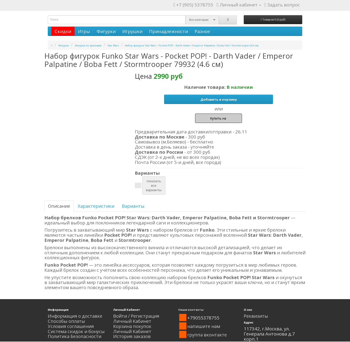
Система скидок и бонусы (76, 331)
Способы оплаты (66, 321)
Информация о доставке (75, 316)
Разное (202, 31)
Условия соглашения (71, 326)
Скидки (63, 31)
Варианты (133, 206)
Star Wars (113, 45)
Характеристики (96, 206)
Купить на (218, 118)
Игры (84, 31)
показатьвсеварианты (154, 185)
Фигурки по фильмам (88, 45)
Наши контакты (191, 310)
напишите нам (203, 326)
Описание (59, 206)
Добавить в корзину (218, 99)
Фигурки (106, 31)
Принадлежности (168, 31)
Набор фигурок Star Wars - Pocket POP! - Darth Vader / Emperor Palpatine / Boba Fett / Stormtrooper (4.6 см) (191, 45)
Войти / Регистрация (136, 316)
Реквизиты (256, 316)
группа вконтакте (207, 335)
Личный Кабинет (132, 321)
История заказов (132, 336)
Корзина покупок (132, 326)
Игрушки (132, 31)
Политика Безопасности (74, 336)
